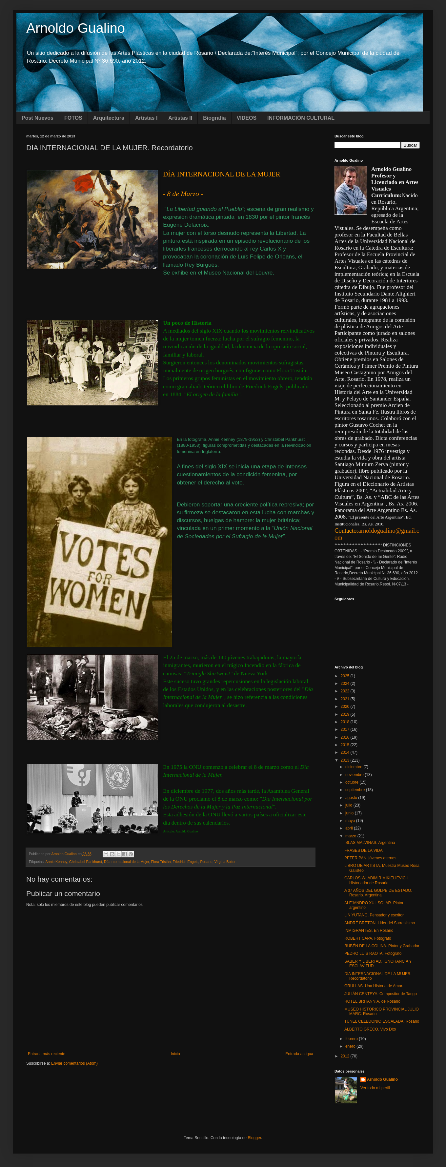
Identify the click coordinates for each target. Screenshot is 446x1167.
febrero (352, 1038)
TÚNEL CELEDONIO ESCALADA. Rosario (381, 1021)
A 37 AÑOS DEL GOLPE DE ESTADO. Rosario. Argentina (378, 892)
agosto (351, 797)
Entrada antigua (299, 1054)
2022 (346, 691)
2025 (346, 676)
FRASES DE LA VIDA (363, 850)
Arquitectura (108, 118)
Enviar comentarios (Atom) (74, 1063)
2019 (346, 714)
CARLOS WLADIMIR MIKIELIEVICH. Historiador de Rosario (377, 880)
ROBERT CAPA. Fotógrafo (367, 938)
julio (349, 805)
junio (350, 813)
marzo (351, 836)
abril (349, 828)
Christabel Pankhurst (85, 862)
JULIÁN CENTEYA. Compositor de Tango (380, 994)
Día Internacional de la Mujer (126, 862)
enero (350, 1046)
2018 (346, 722)
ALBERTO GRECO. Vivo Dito (370, 1029)
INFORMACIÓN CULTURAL (300, 118)
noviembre (355, 774)
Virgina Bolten (225, 862)
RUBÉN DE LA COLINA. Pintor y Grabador (381, 946)
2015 (346, 745)
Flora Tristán (161, 862)
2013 (346, 760)
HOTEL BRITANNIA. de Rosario (372, 1001)
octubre (352, 782)
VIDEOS (246, 118)
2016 (346, 737)
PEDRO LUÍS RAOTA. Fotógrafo (373, 953)
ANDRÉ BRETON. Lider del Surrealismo (379, 923)
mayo (350, 820)
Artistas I (146, 118)
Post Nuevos (37, 118)
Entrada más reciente (46, 1054)
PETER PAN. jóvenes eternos (370, 858)
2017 (346, 729)
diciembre (354, 767)
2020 (346, 706)
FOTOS (73, 118)
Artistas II (180, 118)
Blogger (254, 1138)
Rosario (206, 862)
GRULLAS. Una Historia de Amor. (373, 986)
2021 (346, 699)
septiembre (355, 790)
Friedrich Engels (185, 862)
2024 (346, 683)
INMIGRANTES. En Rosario (368, 930)
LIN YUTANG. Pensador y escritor (374, 915)
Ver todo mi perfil (375, 1088)
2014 (346, 752)
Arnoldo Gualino (75, 28)
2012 (346, 1056)
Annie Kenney (56, 862)
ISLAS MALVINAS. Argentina (369, 842)
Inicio (175, 1054)
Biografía (214, 118)
